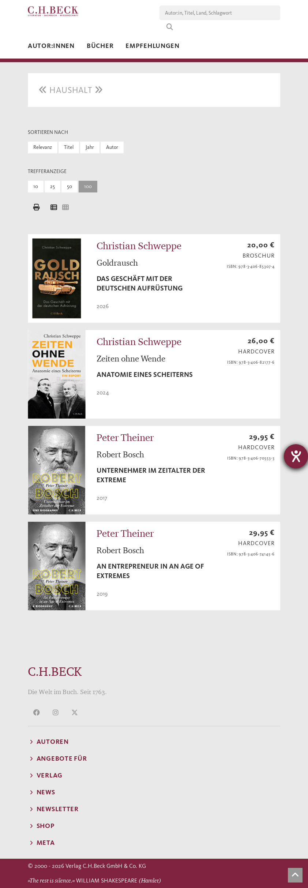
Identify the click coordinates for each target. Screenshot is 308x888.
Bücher (100, 46)
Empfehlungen (152, 46)
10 (35, 186)
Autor (112, 147)
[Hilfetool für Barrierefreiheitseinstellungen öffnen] (296, 456)
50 (69, 186)
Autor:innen (51, 46)
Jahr (90, 147)
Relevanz (42, 147)
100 (88, 186)
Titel (69, 147)
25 (52, 186)
